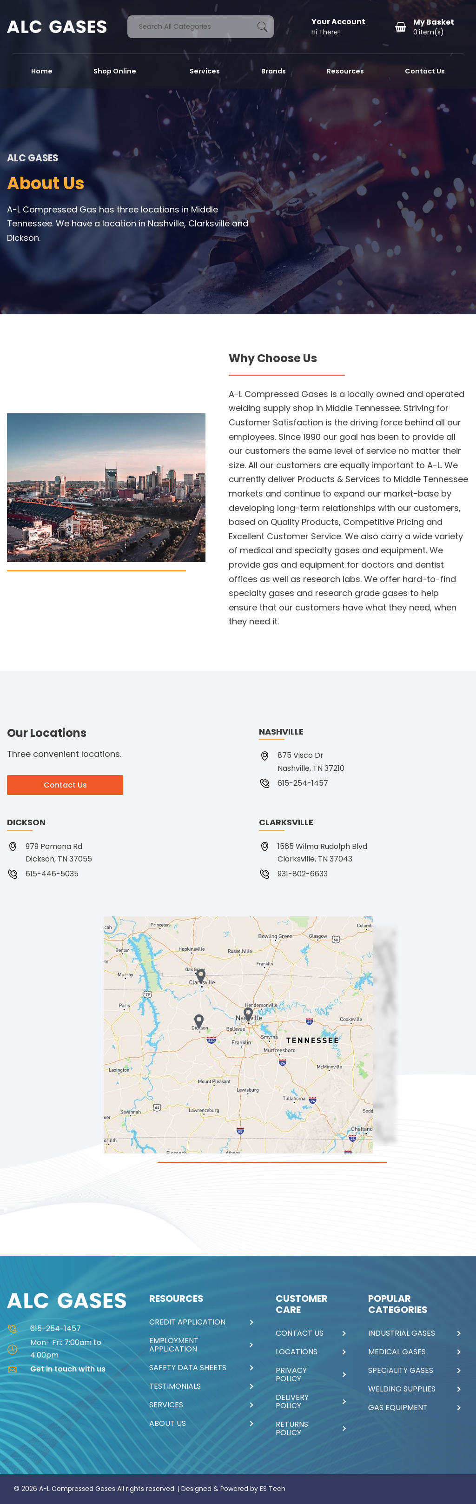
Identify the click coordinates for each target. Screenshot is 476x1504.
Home (42, 71)
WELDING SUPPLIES (402, 1389)
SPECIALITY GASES (400, 1370)
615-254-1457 (44, 1328)
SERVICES (166, 1405)
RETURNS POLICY (292, 1428)
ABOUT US (167, 1423)
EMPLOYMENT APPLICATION (173, 1345)
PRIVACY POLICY (291, 1374)
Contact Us (425, 71)
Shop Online (115, 71)
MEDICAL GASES (397, 1352)
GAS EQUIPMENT (398, 1408)
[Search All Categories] (200, 26)
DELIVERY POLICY (292, 1401)
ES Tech (272, 1488)
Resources (345, 71)
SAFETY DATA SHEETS (187, 1368)
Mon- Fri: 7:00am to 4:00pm (54, 1348)
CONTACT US (300, 1333)
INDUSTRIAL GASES (401, 1333)
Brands (273, 71)
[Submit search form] (262, 26)
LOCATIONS (296, 1352)
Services (205, 71)
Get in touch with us (56, 1369)
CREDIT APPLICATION (187, 1322)
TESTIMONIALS (175, 1386)
